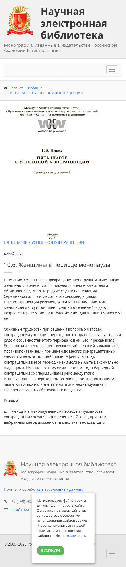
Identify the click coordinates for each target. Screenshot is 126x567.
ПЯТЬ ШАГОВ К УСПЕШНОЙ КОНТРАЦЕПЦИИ (44, 242)
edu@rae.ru (22, 509)
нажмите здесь (74, 535)
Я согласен (50, 550)
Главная (16, 87)
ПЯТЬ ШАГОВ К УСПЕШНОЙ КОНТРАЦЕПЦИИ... (47, 92)
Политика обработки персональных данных (43, 489)
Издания (35, 87)
